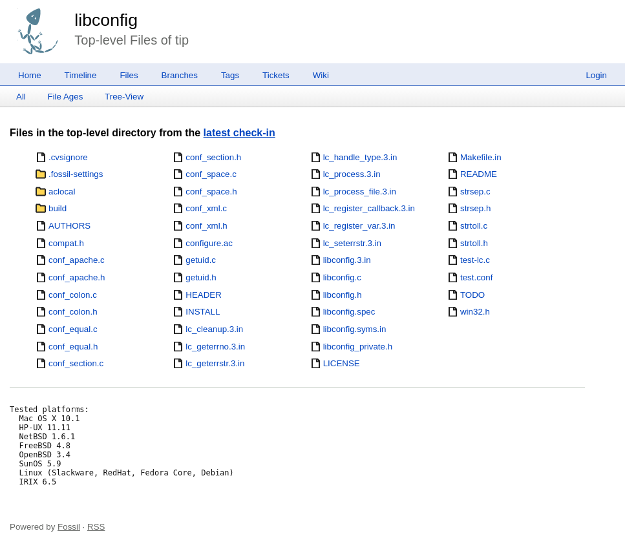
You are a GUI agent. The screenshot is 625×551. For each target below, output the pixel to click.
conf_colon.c (72, 295)
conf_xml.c (206, 208)
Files (129, 75)
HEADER (203, 295)
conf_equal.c (73, 329)
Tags (230, 75)
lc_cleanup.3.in (214, 329)
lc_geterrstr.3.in (214, 363)
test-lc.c (475, 260)
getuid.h (200, 277)
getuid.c (200, 260)
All (21, 96)
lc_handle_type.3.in (360, 157)
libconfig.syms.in (355, 329)
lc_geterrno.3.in (215, 346)
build (57, 208)
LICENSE (341, 363)
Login (596, 75)
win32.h (475, 312)
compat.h (66, 243)
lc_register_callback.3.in (369, 208)
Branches (180, 75)
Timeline (81, 75)
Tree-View (124, 96)
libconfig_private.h (357, 346)
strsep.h (475, 208)
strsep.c (475, 191)
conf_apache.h (76, 277)
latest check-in (239, 132)
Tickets (276, 75)
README (478, 174)
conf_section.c (75, 363)
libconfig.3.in (347, 260)
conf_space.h (211, 191)
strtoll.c (473, 226)
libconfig (106, 20)
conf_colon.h (73, 312)
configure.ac (209, 243)
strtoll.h (474, 243)
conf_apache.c (76, 260)
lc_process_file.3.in (359, 191)
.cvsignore (68, 157)
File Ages (65, 96)
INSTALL (202, 312)
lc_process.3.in (352, 174)
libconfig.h (342, 295)
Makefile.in (481, 157)
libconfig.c (342, 277)
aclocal (62, 191)
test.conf (476, 277)
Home (29, 75)
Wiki (321, 75)
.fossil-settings (75, 174)
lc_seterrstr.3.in (352, 243)
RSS (96, 527)
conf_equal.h (73, 346)
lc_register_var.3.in (359, 226)
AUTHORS (69, 226)
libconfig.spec (349, 312)
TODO (472, 295)
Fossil (69, 527)
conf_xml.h (206, 226)
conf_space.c (211, 174)
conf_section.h (213, 157)
